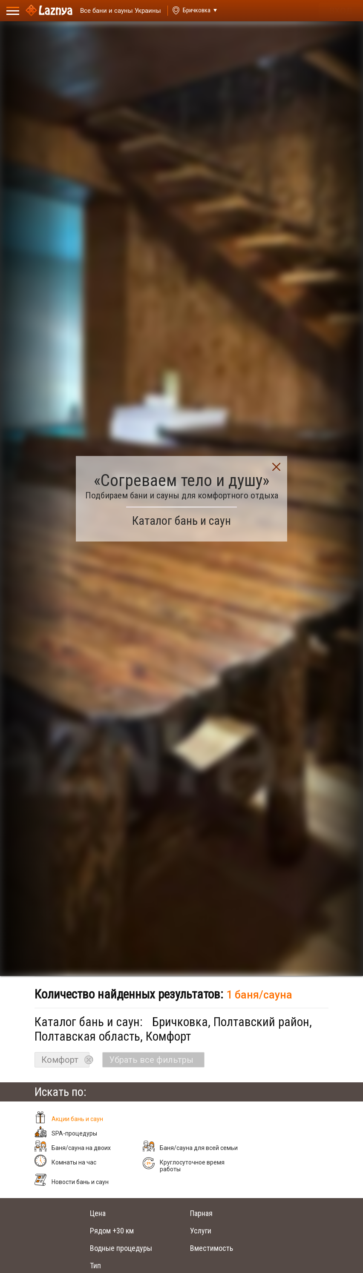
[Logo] (49, 10)
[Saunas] (116, 10)
